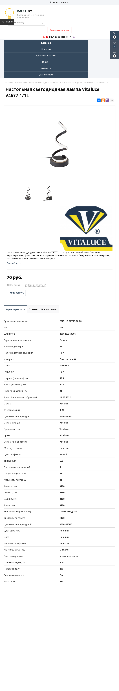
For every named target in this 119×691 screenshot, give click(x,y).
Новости (46, 49)
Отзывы (33, 309)
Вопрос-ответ (49, 309)
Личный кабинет (60, 2)
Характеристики (15, 309)
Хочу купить (17, 292)
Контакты (46, 68)
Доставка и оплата (46, 55)
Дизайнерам (46, 74)
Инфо (46, 61)
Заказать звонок (59, 30)
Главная (46, 42)
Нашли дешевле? (35, 284)
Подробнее (14, 263)
